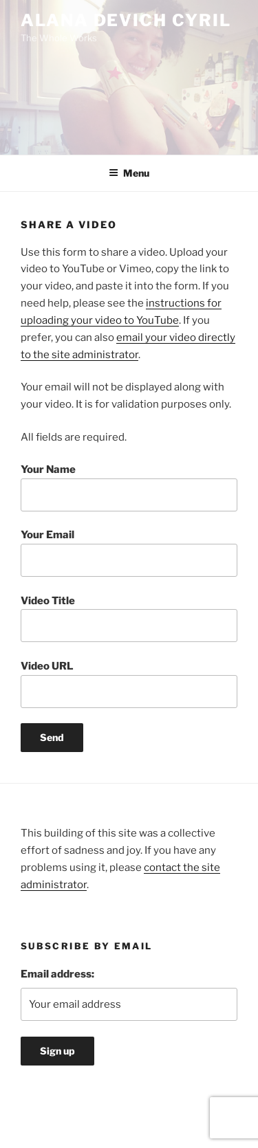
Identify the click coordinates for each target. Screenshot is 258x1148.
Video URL (129, 684)
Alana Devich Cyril (126, 20)
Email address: (57, 974)
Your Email (129, 553)
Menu (129, 173)
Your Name (129, 487)
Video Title (129, 619)
